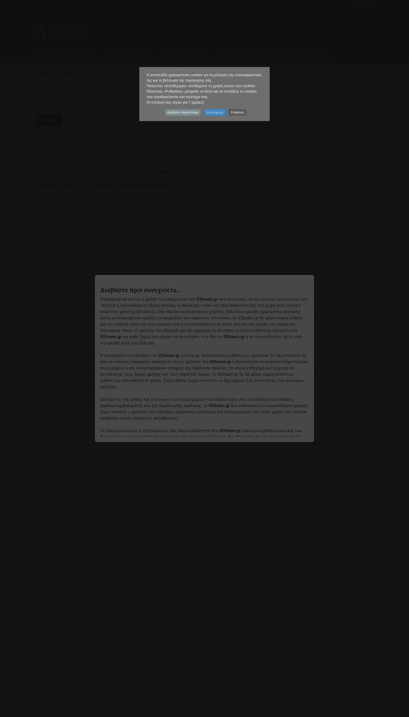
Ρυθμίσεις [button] (237, 112)
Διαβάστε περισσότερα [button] (183, 112)
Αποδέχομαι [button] (214, 112)
